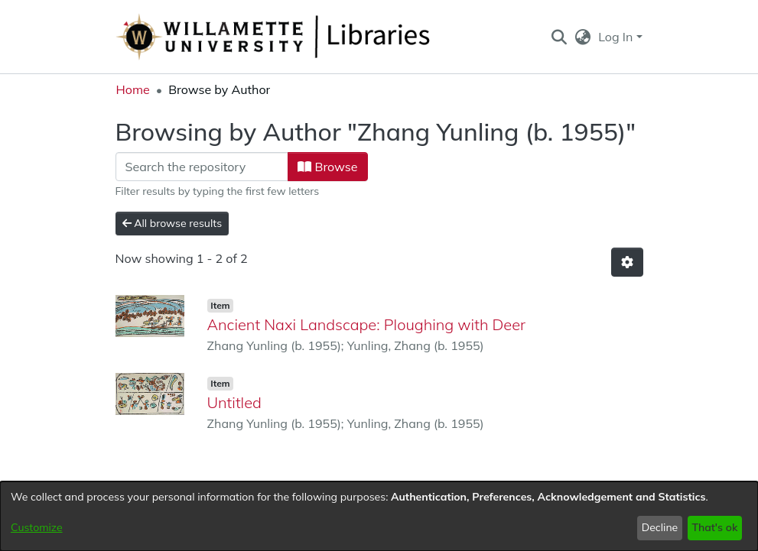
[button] (559, 37)
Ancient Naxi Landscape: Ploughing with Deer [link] (366, 324)
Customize (37, 527)
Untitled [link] (234, 402)
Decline (660, 527)
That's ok (714, 527)
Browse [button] (327, 166)
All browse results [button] (172, 223)
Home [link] (133, 89)
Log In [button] (617, 36)
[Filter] (202, 166)
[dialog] (379, 516)
